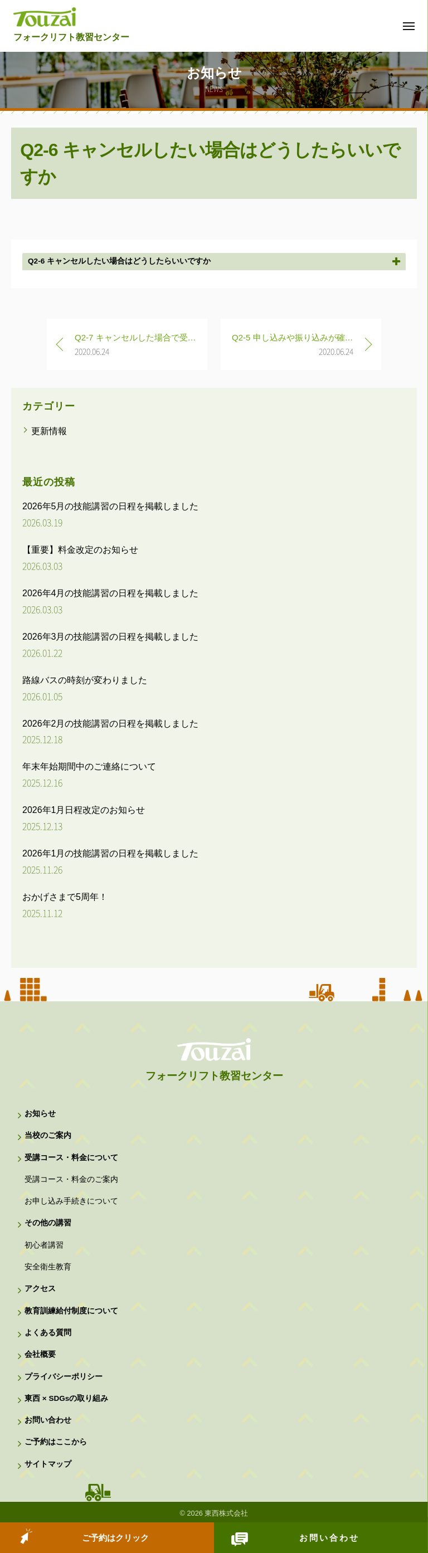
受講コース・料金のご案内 (71, 1179)
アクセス (40, 1288)
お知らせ (40, 1113)
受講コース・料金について (71, 1157)
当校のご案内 (48, 1135)
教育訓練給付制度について (71, 1311)
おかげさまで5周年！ (65, 897)
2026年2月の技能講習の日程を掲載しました (110, 723)
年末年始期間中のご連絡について (89, 766)
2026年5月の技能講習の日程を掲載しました (110, 506)
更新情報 (49, 431)
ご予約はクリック (115, 1537)
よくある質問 (48, 1332)
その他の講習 (48, 1223)
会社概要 (40, 1354)
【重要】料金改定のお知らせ (80, 549)
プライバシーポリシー (64, 1376)
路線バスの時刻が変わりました (84, 680)
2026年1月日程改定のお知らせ (83, 810)
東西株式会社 (226, 1513)
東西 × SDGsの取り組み (66, 1398)
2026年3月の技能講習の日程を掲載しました (110, 636)
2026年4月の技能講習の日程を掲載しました (110, 593)
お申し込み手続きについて (71, 1201)
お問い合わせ (329, 1537)
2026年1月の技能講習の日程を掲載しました (110, 853)
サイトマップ (48, 1464)
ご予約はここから (56, 1442)
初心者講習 (44, 1245)
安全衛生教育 (48, 1267)
